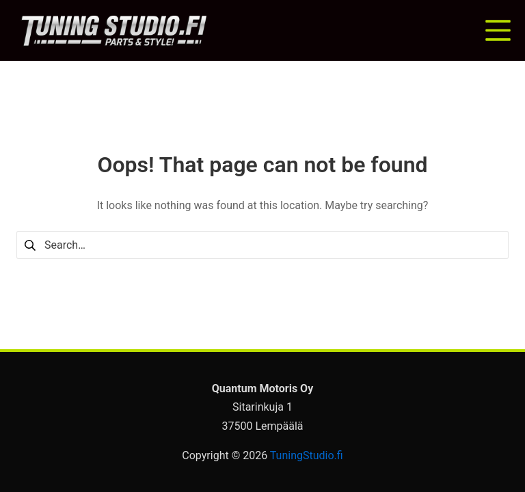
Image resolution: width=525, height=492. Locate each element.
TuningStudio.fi (306, 455)
